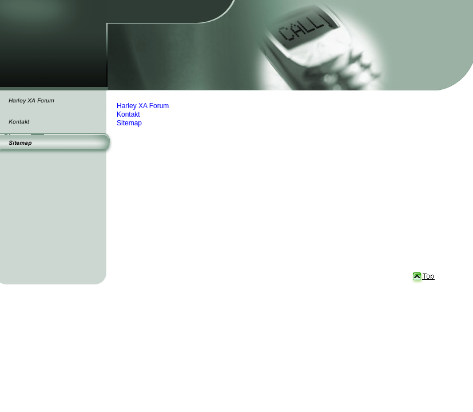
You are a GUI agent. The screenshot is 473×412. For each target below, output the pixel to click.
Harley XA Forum (143, 106)
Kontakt (128, 114)
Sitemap (129, 123)
